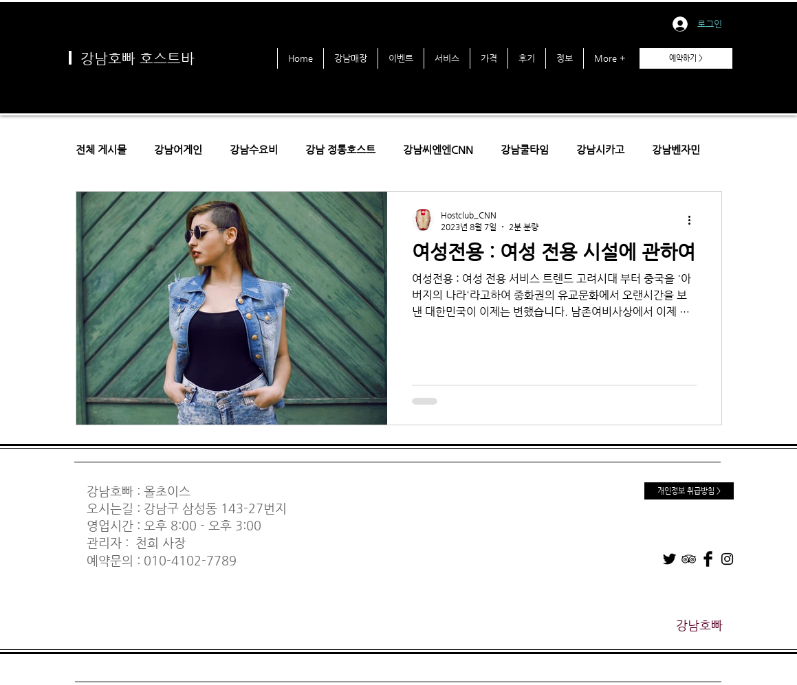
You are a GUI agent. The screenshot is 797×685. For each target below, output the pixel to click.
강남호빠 (110, 491)
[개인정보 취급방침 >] (689, 490)
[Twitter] (669, 559)
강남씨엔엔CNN (438, 149)
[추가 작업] (694, 220)
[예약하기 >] (686, 58)
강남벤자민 (676, 149)
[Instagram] (727, 559)
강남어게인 (178, 149)
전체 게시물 (101, 149)
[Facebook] (708, 559)
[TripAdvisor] (689, 559)
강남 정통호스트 (340, 149)
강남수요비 (254, 149)
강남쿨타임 (525, 149)
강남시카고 (600, 149)
